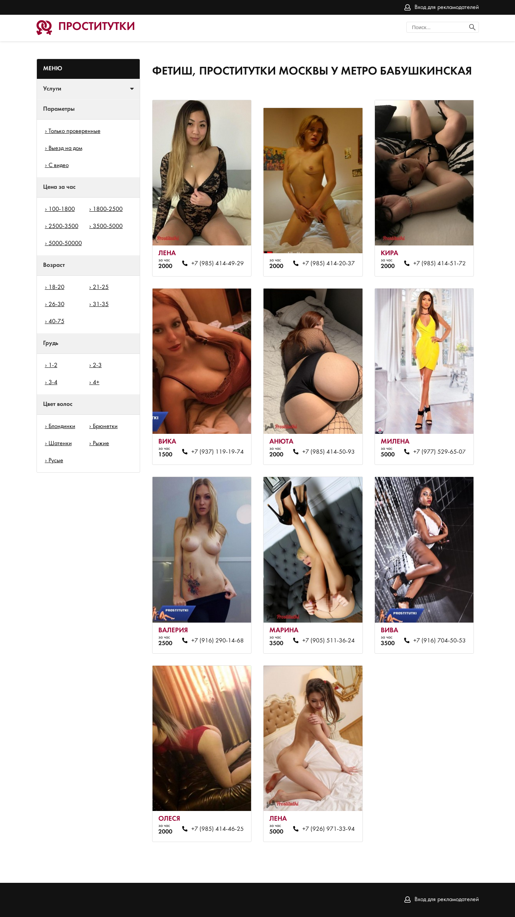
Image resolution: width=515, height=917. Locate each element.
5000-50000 (65, 243)
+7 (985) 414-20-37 (328, 264)
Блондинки (62, 426)
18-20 (56, 287)
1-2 (53, 365)
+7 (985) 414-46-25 (217, 829)
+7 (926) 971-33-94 (328, 829)
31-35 (101, 304)
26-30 (56, 304)
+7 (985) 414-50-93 (328, 452)
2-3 (97, 365)
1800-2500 (108, 209)
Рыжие (101, 443)
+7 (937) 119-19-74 (217, 452)
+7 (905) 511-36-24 (328, 641)
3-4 (53, 382)
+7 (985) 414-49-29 (217, 264)
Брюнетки (105, 426)
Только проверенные (75, 131)
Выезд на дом (65, 148)
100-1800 (62, 209)
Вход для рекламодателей (446, 7)
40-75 (56, 321)
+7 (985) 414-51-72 (439, 264)
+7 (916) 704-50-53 (439, 641)
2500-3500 (63, 226)
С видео (59, 165)
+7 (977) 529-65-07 (439, 452)
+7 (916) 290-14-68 (217, 641)
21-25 (101, 287)
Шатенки (60, 443)
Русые (56, 461)
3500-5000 (108, 226)
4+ (96, 382)
